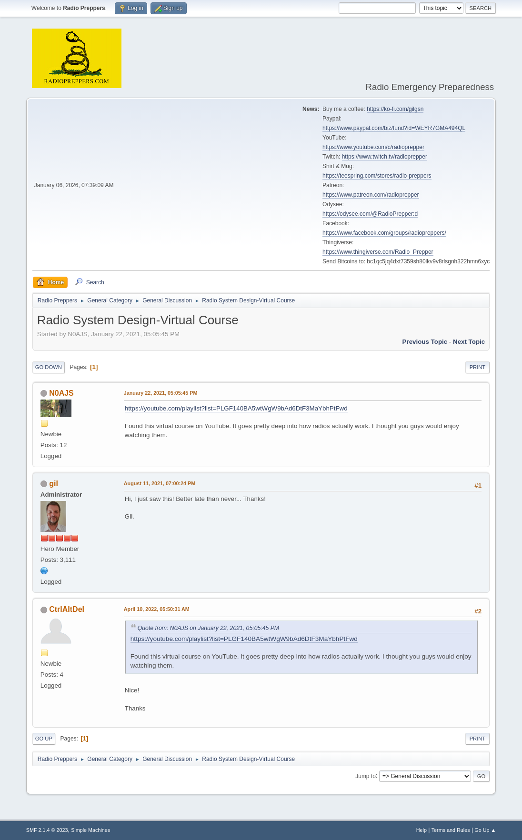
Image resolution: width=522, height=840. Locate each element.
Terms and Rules (451, 830)
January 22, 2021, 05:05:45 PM (161, 393)
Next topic (469, 341)
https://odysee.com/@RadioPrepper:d (370, 213)
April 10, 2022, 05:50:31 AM (157, 609)
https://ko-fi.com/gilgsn (395, 109)
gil (53, 484)
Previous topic (425, 341)
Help (421, 830)
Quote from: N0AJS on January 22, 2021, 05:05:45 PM (208, 628)
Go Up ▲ (485, 830)
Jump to (365, 775)
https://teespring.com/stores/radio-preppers (376, 175)
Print (478, 367)
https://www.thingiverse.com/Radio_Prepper (377, 252)
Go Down (48, 367)
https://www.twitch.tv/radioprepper (384, 156)
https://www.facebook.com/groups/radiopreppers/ (384, 233)
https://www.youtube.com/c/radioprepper (373, 147)
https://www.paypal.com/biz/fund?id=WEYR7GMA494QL (393, 128)
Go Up (43, 738)
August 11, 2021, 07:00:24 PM (159, 483)
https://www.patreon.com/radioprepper (370, 194)
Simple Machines (90, 830)
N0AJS (61, 393)
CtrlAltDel (66, 609)
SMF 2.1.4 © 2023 (47, 830)
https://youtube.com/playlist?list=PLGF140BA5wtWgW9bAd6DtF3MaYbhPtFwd (236, 408)
